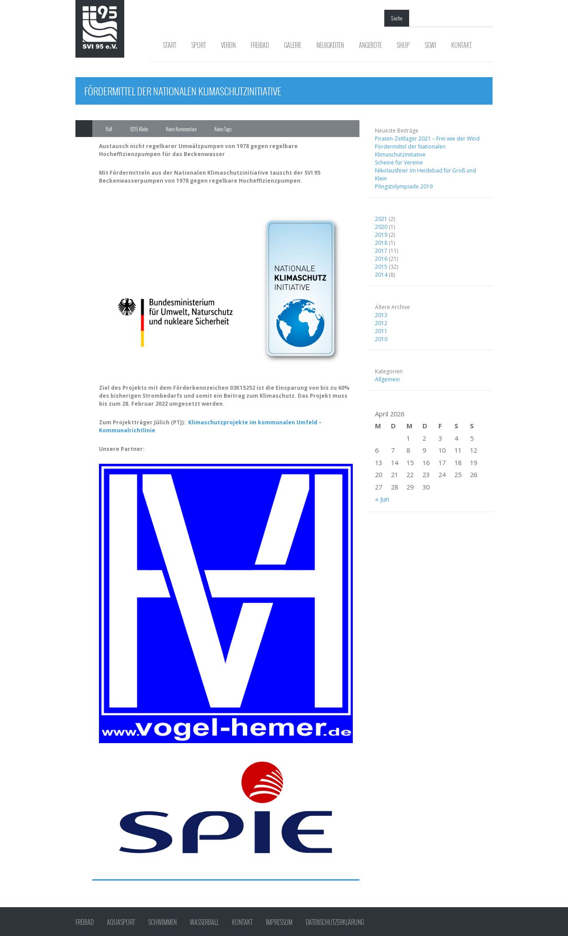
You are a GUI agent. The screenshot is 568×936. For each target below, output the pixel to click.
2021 (381, 219)
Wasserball (204, 922)
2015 (381, 266)
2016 (381, 258)
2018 (381, 243)
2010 (381, 339)
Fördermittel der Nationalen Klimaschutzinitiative (410, 150)
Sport (198, 45)
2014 (381, 274)
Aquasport (121, 922)
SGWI (430, 45)
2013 (381, 315)
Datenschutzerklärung (335, 922)
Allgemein (387, 379)
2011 (381, 331)
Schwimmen (162, 922)
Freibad (260, 45)
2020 (381, 227)
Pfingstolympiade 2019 (404, 186)
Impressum (279, 922)
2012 (381, 323)
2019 (381, 235)
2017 (381, 251)
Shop (403, 45)
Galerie (292, 45)
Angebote (370, 45)
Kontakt (461, 45)
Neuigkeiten (330, 45)
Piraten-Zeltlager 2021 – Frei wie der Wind (427, 138)
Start (169, 45)
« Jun (382, 498)
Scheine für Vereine (399, 162)
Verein (228, 45)
